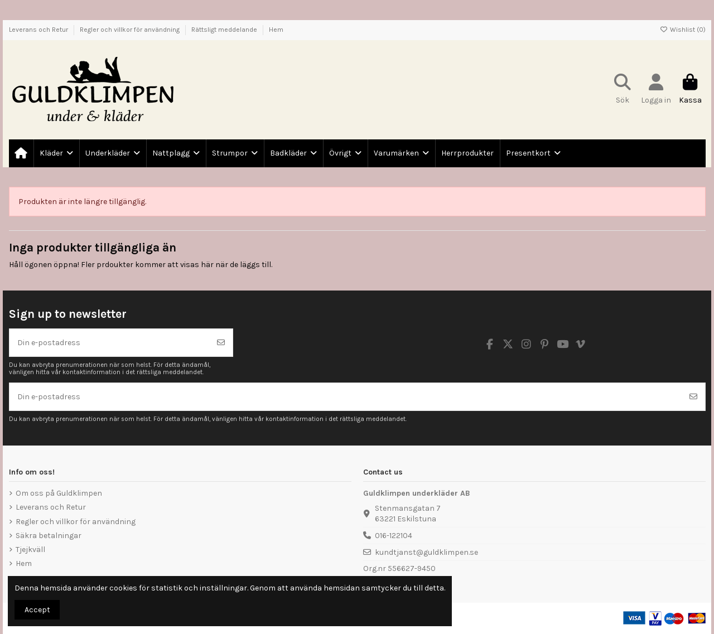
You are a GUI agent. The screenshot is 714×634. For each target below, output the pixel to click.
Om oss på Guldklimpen (59, 493)
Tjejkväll (30, 549)
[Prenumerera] (221, 342)
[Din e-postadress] (109, 342)
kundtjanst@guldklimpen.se (426, 552)
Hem (276, 29)
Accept (37, 609)
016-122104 (393, 535)
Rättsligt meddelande (225, 29)
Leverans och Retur (39, 29)
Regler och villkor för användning (130, 29)
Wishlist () (683, 29)
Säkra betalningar (48, 535)
